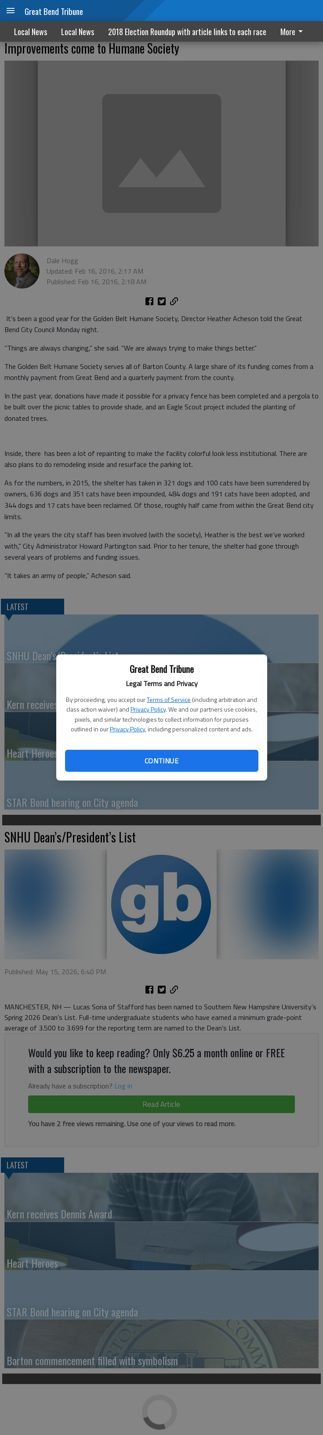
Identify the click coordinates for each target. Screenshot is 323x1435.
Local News (30, 31)
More (293, 31)
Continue (161, 760)
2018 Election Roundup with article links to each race (187, 31)
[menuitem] (294, 31)
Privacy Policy (148, 709)
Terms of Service (169, 699)
